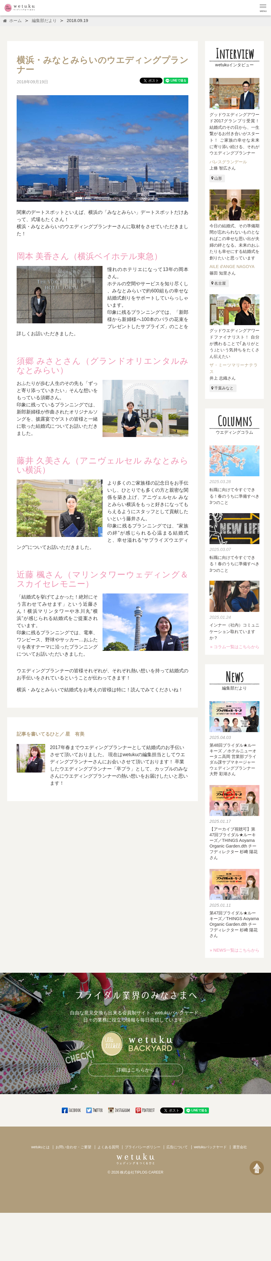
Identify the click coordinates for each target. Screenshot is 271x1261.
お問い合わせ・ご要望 (73, 1147)
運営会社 (240, 1147)
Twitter (94, 1110)
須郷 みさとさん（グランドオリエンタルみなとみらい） (102, 365)
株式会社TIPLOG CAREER (141, 1172)
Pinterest (145, 1110)
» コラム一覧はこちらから (234, 646)
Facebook (71, 1110)
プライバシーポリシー (142, 1147)
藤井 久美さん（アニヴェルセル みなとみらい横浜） (102, 465)
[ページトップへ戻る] (257, 1168)
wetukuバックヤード (210, 1147)
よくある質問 (108, 1147)
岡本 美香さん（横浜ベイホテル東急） (89, 256)
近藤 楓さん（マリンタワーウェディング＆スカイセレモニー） (102, 579)
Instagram (119, 1110)
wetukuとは (40, 1147)
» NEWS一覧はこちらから (234, 950)
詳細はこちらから (135, 1070)
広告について (177, 1147)
